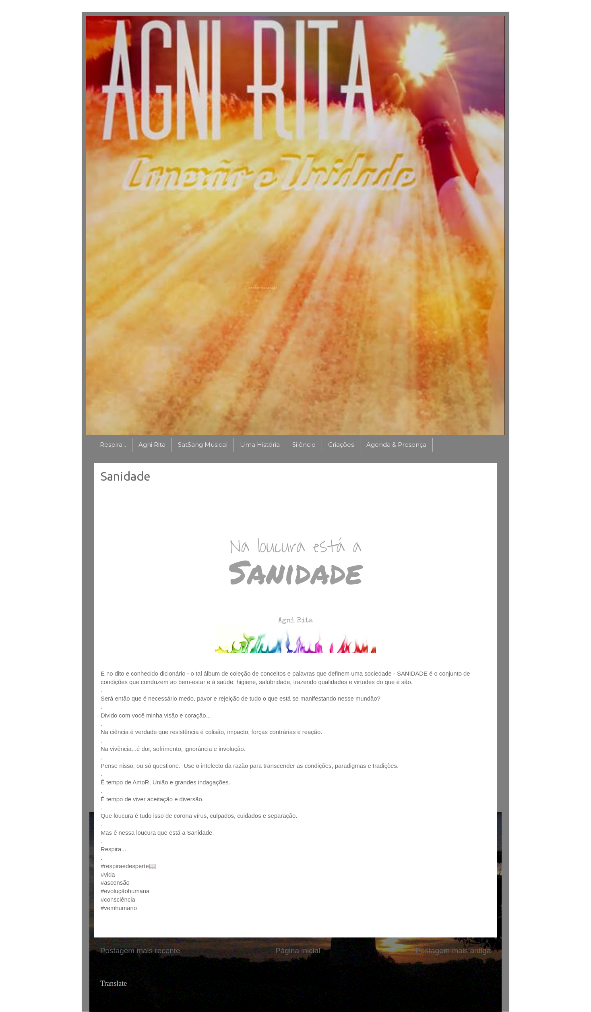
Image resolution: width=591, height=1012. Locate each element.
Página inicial (297, 950)
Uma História (260, 444)
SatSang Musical (202, 444)
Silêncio (304, 444)
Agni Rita (151, 444)
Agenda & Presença (396, 444)
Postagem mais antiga (453, 950)
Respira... (113, 444)
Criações (341, 444)
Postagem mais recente (140, 950)
